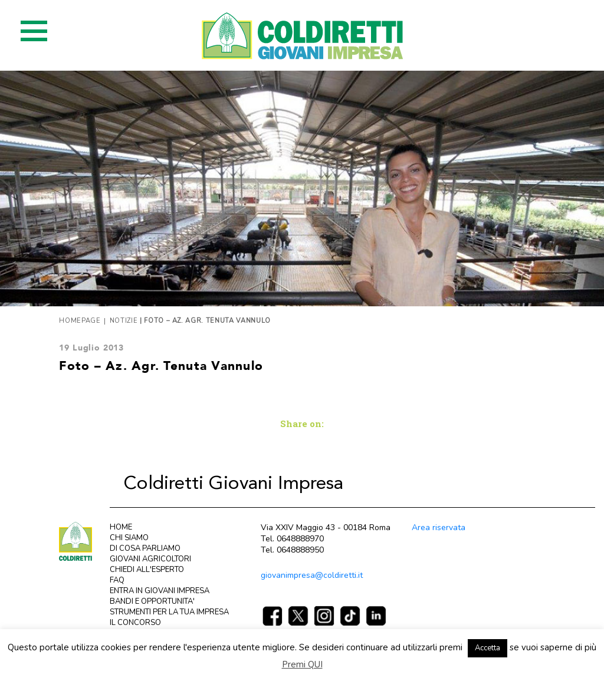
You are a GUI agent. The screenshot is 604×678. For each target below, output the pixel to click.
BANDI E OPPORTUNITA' (152, 601)
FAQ (117, 580)
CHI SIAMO (129, 538)
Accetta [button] (487, 648)
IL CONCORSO (135, 622)
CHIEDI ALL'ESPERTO (147, 569)
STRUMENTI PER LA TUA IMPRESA (169, 612)
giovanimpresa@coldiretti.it (312, 575)
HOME (121, 527)
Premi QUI (302, 664)
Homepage (79, 320)
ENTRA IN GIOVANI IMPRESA (159, 591)
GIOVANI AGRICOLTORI (150, 559)
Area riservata (438, 527)
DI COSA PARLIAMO (145, 548)
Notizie (124, 320)
